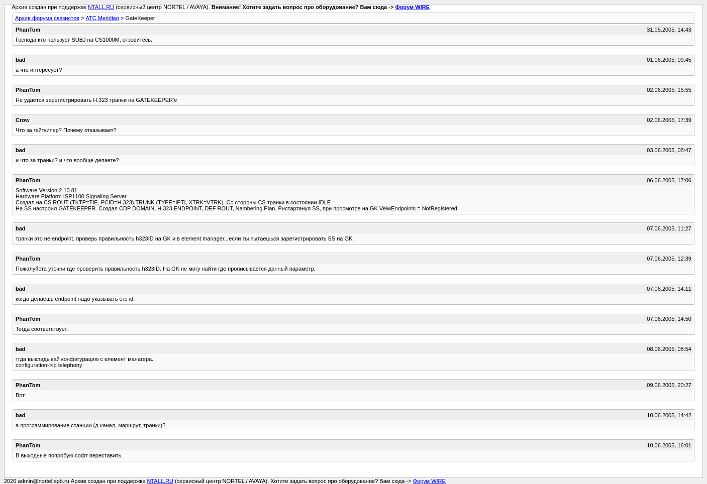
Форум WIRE (412, 7)
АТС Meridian (102, 18)
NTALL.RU (101, 7)
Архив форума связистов (47, 18)
